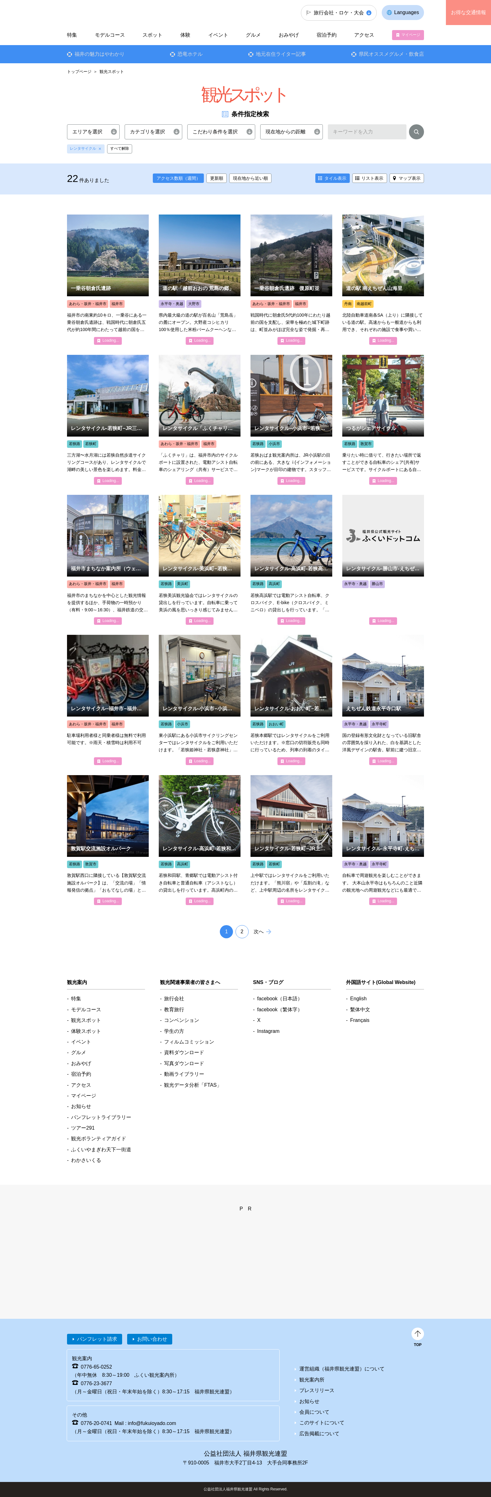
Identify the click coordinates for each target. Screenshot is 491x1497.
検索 (416, 133)
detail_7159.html (108, 840)
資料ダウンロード (184, 1052)
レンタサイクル (83, 148)
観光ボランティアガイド (98, 1138)
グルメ (253, 35)
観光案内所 (311, 1379)
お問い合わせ (152, 1339)
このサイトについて (321, 1422)
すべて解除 (119, 148)
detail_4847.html (291, 420)
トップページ (79, 71)
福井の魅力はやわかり (100, 54)
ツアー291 (83, 1128)
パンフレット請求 (97, 1339)
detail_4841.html (291, 700)
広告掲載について (319, 1433)
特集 (72, 35)
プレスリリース (316, 1390)
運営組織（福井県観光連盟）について (342, 1368)
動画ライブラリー (184, 1074)
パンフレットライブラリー (101, 1117)
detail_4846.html (108, 700)
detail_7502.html (199, 840)
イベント (218, 35)
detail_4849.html (383, 560)
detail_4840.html (383, 420)
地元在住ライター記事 (281, 54)
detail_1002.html (108, 279)
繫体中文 (360, 1009)
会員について (314, 1412)
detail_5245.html (383, 279)
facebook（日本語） (279, 998)
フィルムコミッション (189, 1041)
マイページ (410, 35)
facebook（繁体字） (279, 1009)
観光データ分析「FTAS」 (193, 1085)
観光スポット (86, 1020)
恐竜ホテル (190, 54)
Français (359, 1020)
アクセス (364, 35)
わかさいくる (86, 1160)
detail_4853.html (383, 840)
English (358, 998)
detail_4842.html (108, 420)
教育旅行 (174, 1009)
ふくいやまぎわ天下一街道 (101, 1149)
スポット (152, 35)
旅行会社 (174, 998)
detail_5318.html (108, 560)
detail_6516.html (199, 700)
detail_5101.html (199, 279)
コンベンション (181, 1020)
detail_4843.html (199, 560)
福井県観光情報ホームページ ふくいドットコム (109, 12)
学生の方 (174, 1031)
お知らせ (81, 1106)
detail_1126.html (291, 279)
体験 (185, 35)
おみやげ (289, 35)
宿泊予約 (327, 35)
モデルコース (110, 35)
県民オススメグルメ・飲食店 (391, 54)
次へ (259, 931)
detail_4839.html (199, 420)
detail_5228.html (383, 700)
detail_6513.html (291, 840)
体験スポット (86, 1031)
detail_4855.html (291, 560)
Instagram (268, 1031)
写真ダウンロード (184, 1063)
